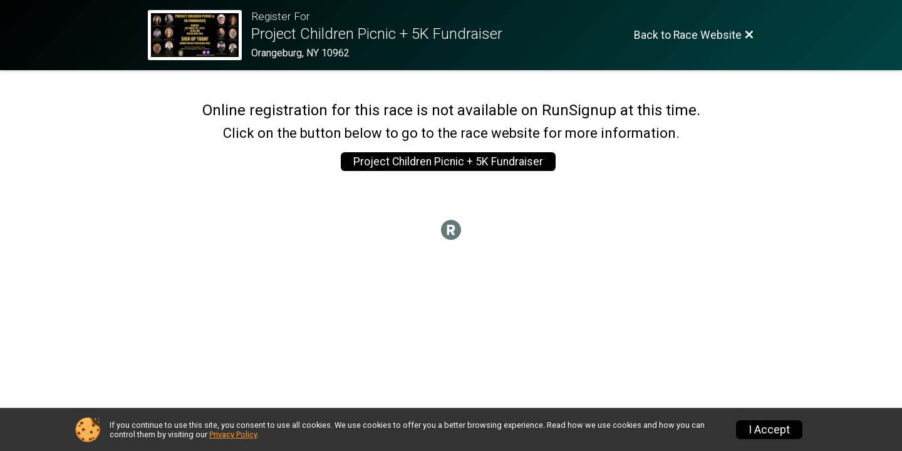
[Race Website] (199, 35)
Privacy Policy (233, 434)
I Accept (769, 429)
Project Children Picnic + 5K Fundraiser (448, 161)
